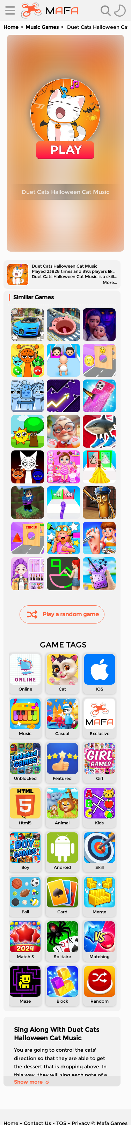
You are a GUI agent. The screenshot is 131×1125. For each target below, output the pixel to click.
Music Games (42, 27)
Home (11, 27)
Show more (32, 1082)
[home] (49, 10)
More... (110, 282)
